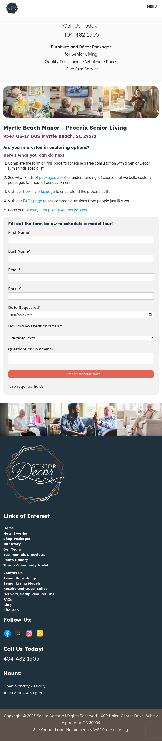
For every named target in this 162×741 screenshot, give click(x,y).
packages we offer (55, 177)
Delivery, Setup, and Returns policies (56, 210)
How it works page (39, 191)
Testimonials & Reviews (24, 554)
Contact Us (12, 573)
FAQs (7, 599)
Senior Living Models (21, 583)
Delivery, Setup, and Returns (28, 594)
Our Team (12, 549)
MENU (149, 7)
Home (8, 528)
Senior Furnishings (20, 578)
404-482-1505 (81, 34)
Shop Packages (16, 539)
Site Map (11, 610)
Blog (7, 605)
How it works (15, 533)
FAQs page (32, 201)
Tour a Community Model (25, 565)
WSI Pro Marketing (110, 729)
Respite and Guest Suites (25, 588)
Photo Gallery (15, 560)
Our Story (12, 544)
